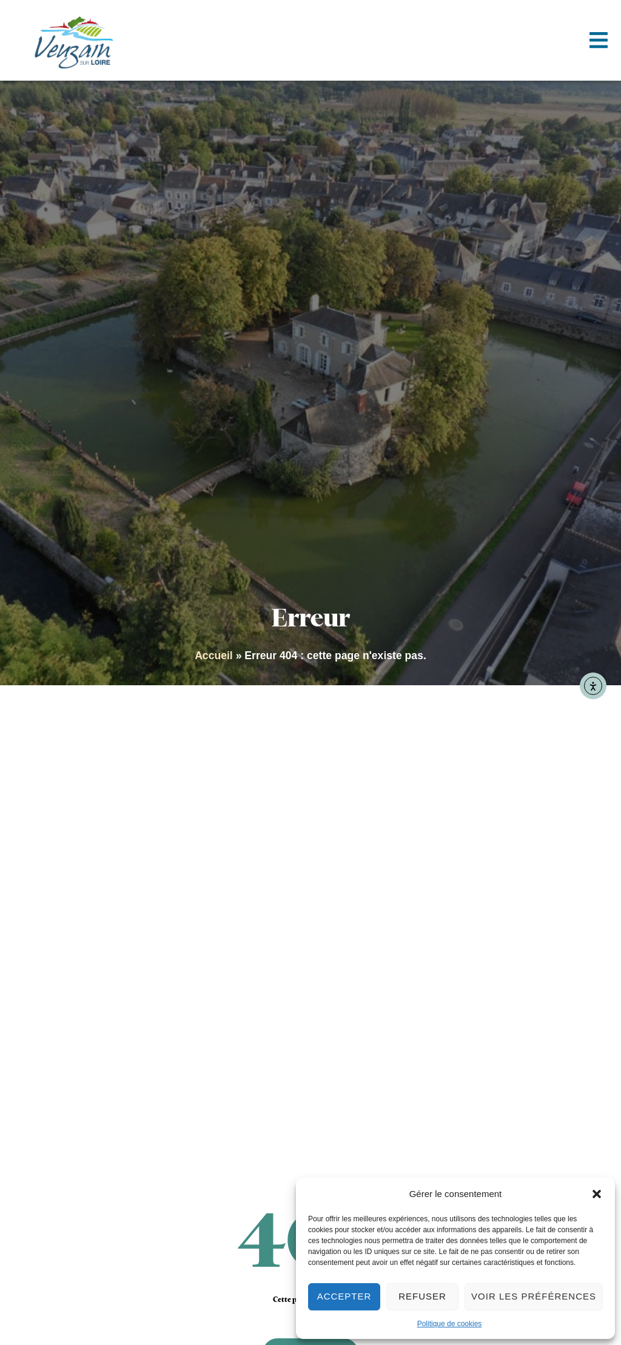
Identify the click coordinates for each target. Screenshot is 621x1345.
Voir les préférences (533, 1296)
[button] (597, 1194)
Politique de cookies (449, 1324)
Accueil (214, 655)
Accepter (344, 1296)
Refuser (422, 1296)
